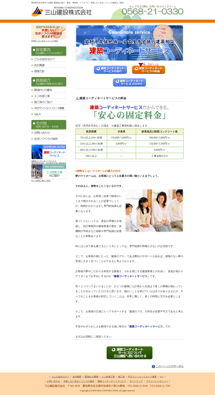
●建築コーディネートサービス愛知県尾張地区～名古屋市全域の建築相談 (48, 161)
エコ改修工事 (108, 377)
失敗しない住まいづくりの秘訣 (78, 381)
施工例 (121, 377)
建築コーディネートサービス (112, 381)
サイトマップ (136, 381)
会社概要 (76, 377)
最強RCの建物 (91, 377)
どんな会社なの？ (60, 377)
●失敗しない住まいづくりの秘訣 (48, 40)
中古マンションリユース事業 (142, 377)
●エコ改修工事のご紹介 (48, 179)
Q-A (161, 377)
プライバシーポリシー (157, 381)
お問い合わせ (53, 381)
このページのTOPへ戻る (168, 366)
